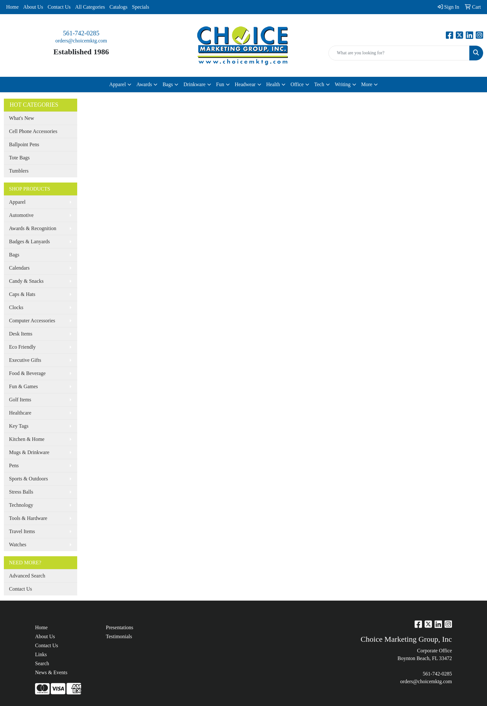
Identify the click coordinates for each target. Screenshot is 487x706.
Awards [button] (144, 84)
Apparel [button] (117, 84)
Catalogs (118, 7)
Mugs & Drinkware (29, 452)
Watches (17, 544)
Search (42, 663)
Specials (140, 7)
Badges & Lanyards (29, 241)
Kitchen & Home (26, 439)
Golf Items (20, 399)
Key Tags (18, 426)
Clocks (16, 307)
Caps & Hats (22, 294)
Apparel (17, 202)
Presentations (119, 627)
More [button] (366, 84)
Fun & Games (23, 386)
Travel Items (22, 531)
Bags (14, 254)
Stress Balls (21, 492)
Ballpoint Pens (24, 144)
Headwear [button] (245, 84)
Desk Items (20, 333)
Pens (14, 465)
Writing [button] (343, 84)
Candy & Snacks (26, 281)
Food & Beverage (27, 373)
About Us (33, 7)
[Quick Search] (399, 53)
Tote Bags (19, 157)
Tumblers (19, 171)
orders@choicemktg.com (81, 40)
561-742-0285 (81, 33)
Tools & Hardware (28, 518)
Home (12, 7)
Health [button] (273, 84)
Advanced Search (27, 575)
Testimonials (119, 636)
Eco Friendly (22, 347)
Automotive (21, 215)
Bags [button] (167, 84)
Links (41, 654)
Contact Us (59, 7)
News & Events (51, 672)
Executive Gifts (25, 360)
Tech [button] (319, 84)
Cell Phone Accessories (33, 131)
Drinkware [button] (194, 84)
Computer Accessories (32, 320)
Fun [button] (220, 84)
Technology (21, 505)
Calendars (19, 268)
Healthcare (20, 413)
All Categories (90, 7)
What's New (21, 118)
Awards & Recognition (32, 228)
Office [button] (297, 84)
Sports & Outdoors (28, 478)
